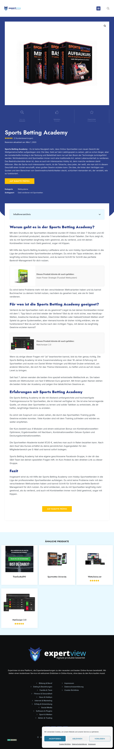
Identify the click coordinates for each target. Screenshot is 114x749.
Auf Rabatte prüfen (20, 181)
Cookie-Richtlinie (65, 744)
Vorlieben (100, 738)
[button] (98, 8)
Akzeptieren (55, 738)
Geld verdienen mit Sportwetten (30, 193)
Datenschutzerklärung (79, 744)
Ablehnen (77, 738)
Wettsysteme (23, 189)
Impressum (92, 744)
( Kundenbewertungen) (23, 138)
